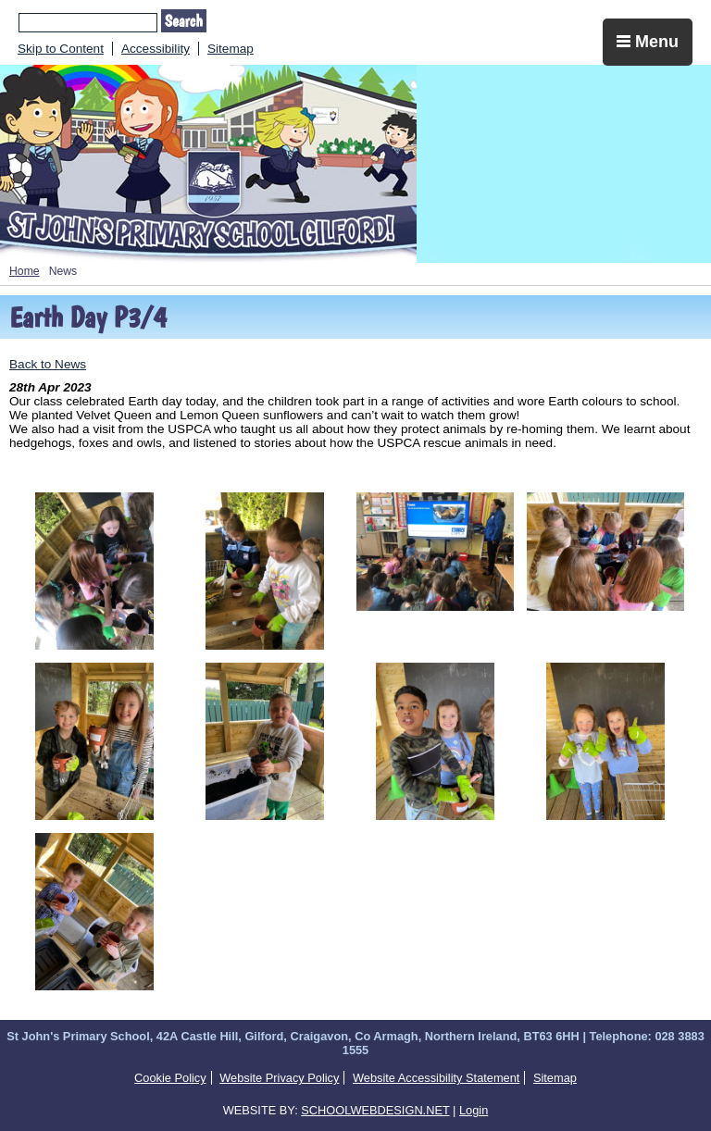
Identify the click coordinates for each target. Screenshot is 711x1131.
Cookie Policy (170, 1078)
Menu (648, 41)
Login (473, 1110)
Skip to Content (61, 49)
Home (24, 271)
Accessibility (155, 49)
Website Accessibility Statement (436, 1078)
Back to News (47, 364)
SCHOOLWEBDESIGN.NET (375, 1110)
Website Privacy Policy (279, 1078)
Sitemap (230, 49)
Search (184, 21)
